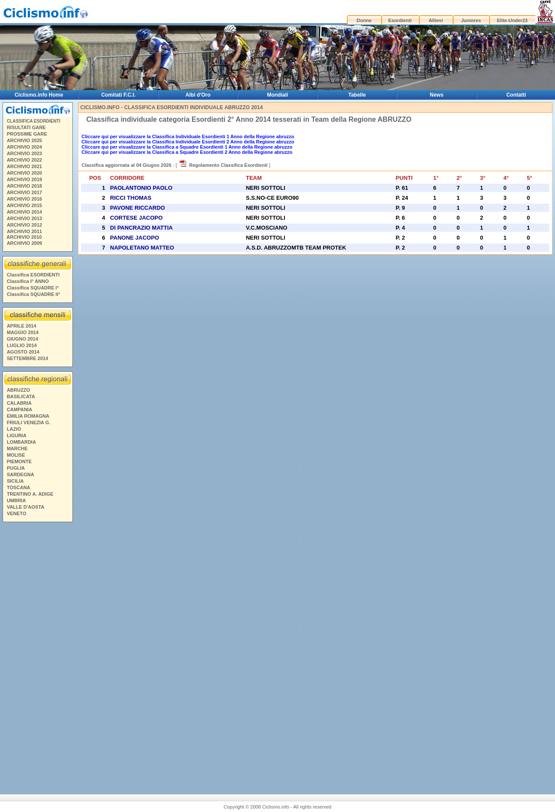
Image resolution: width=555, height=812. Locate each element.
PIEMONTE (19, 461)
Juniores (471, 20)
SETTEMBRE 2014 (27, 358)
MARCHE (17, 448)
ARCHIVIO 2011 (24, 231)
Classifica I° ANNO (28, 281)
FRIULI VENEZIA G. (28, 422)
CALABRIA (19, 403)
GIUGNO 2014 (22, 338)
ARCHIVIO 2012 (24, 224)
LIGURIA (16, 435)
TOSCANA (18, 487)
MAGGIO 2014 (23, 332)
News (436, 95)
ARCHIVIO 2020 (24, 172)
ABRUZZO (18, 390)
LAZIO (14, 429)
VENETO (16, 513)
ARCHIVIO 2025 (24, 140)
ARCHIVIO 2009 (24, 243)
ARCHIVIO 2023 (24, 153)
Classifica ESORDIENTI (33, 274)
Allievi (436, 20)
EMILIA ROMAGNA (28, 416)
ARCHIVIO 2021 (24, 166)
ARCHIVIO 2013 (24, 218)
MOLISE (16, 455)
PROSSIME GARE (27, 133)
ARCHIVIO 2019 (24, 179)
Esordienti (400, 20)
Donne (364, 20)
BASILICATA (21, 396)
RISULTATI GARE (26, 127)
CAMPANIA (19, 409)
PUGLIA (16, 468)
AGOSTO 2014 (23, 351)
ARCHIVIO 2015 (24, 205)
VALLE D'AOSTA (26, 507)
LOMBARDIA (21, 442)
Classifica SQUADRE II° (33, 294)
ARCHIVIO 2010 (24, 237)
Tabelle (357, 95)
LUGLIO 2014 (22, 345)
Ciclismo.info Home (39, 95)
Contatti (516, 95)
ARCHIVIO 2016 (24, 198)
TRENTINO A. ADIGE (30, 494)
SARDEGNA (20, 474)
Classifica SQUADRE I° (33, 287)
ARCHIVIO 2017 (24, 192)
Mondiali (277, 95)
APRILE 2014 (21, 325)
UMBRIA (16, 500)
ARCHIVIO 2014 (24, 211)
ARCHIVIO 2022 (24, 159)
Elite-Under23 (512, 20)
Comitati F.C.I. (118, 95)
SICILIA (15, 481)
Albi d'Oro (198, 95)
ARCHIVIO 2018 (24, 185)
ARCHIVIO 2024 (24, 146)
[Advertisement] (37, 652)
